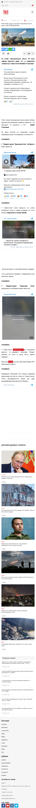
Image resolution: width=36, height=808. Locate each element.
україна (3, 775)
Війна (3, 736)
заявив (10, 362)
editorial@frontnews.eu (8, 798)
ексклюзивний (5, 763)
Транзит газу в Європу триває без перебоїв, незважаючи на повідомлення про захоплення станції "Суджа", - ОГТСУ (16, 662)
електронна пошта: (7, 795)
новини (3, 760)
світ (2, 752)
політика (4, 724)
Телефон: (4, 789)
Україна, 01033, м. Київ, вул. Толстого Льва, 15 (15, 786)
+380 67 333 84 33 (6, 792)
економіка (4, 727)
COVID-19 (4, 769)
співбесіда (4, 766)
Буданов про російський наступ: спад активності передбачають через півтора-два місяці (14, 544)
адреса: (3, 783)
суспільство (5, 730)
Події (3, 749)
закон (3, 733)
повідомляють (18, 350)
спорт (3, 743)
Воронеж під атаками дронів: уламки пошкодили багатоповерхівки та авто (14, 611)
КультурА (4, 746)
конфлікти (4, 740)
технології (4, 772)
